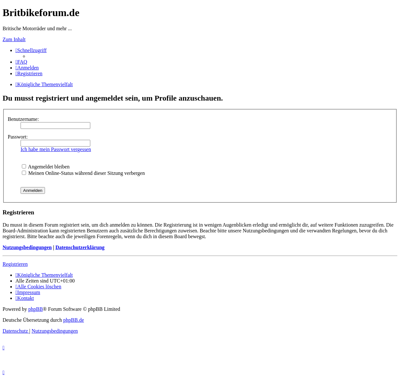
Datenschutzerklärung (79, 247)
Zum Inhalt (14, 39)
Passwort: (18, 137)
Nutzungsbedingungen (27, 247)
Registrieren (15, 264)
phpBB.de (73, 320)
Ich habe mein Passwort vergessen (56, 149)
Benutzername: (23, 119)
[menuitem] (21, 62)
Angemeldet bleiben (45, 166)
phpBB (35, 309)
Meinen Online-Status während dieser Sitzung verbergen (83, 173)
